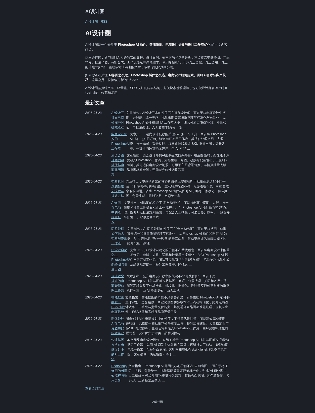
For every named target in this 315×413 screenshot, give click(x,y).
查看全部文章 (94, 388)
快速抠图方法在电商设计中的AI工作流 (117, 349)
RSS (104, 21)
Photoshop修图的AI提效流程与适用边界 (119, 373)
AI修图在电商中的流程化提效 (116, 212)
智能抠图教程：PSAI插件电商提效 (118, 305)
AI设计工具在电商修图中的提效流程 (117, 120)
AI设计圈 (94, 11)
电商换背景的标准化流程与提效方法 (117, 189)
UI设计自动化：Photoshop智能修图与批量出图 (120, 259)
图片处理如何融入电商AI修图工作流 (119, 236)
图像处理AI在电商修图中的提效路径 (117, 326)
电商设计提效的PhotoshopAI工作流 (120, 141)
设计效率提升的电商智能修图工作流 (117, 283)
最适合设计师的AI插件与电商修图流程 (117, 165)
